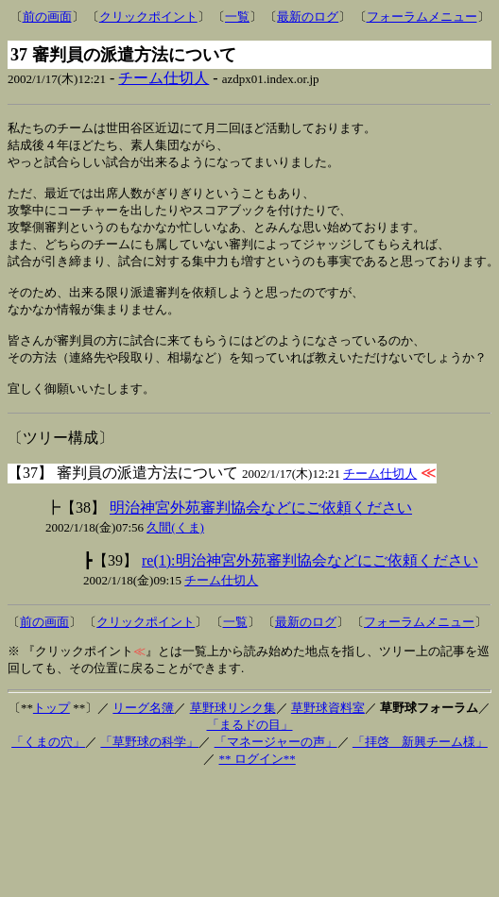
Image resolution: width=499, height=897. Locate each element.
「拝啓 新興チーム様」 (420, 765)
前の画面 (47, 16)
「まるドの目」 (250, 748)
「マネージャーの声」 (276, 765)
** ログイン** (257, 782)
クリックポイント (148, 16)
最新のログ (307, 16)
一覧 (237, 16)
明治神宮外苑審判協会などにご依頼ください (261, 531)
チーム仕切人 (163, 78)
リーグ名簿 (143, 731)
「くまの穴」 (48, 765)
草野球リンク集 (233, 731)
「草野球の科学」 (149, 765)
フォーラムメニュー (422, 16)
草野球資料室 (328, 731)
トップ (51, 731)
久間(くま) (175, 551)
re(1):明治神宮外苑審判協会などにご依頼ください (310, 584)
